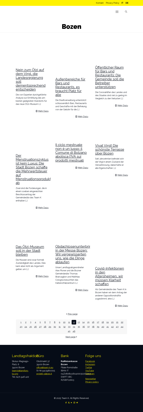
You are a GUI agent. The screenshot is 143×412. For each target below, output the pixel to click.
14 (83, 322)
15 (88, 322)
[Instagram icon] (74, 402)
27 (40, 327)
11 (69, 322)
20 (112, 322)
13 (79, 322)
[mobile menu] (117, 11)
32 (64, 327)
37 (88, 327)
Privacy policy (92, 382)
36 (83, 327)
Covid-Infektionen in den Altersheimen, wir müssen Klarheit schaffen (109, 276)
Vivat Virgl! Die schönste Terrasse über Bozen (109, 149)
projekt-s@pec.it (44, 374)
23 (21, 327)
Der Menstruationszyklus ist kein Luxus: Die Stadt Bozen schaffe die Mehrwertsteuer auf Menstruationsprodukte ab (34, 169)
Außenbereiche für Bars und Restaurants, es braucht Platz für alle (70, 87)
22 (122, 322)
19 (107, 322)
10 (64, 322)
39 (98, 327)
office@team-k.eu (44, 367)
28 (45, 327)
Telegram (89, 374)
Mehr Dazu (43, 111)
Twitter (88, 367)
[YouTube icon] (72, 402)
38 (93, 327)
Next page (72, 337)
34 (74, 327)
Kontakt (100, 3)
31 (59, 327)
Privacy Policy (112, 3)
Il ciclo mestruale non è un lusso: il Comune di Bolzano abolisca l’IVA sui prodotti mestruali (71, 152)
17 (98, 322)
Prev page (71, 314)
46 (74, 331)
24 (26, 327)
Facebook (90, 361)
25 (31, 327)
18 (103, 322)
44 (122, 327)
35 (79, 327)
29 (50, 327)
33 (69, 327)
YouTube (89, 370)
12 (74, 322)
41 (107, 327)
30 (54, 327)
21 (117, 322)
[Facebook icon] (66, 402)
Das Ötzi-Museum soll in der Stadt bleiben (30, 250)
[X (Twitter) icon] (69, 402)
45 (69, 331)
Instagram (90, 364)
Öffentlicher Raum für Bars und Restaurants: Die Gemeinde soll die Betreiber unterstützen (109, 77)
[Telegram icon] (77, 402)
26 (35, 327)
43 (117, 327)
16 (93, 322)
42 (112, 327)
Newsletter (90, 379)
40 (103, 327)
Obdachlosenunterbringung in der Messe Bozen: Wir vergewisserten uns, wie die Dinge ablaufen (77, 254)
